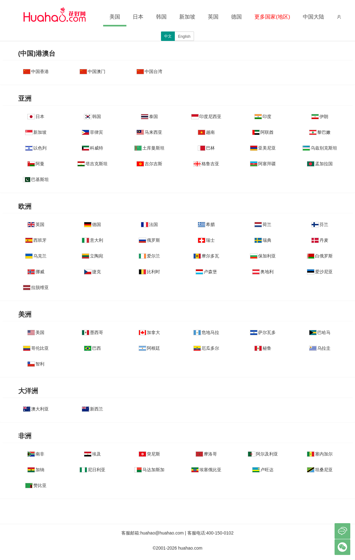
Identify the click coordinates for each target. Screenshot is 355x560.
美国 (114, 17)
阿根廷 (149, 348)
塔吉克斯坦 (92, 163)
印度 (262, 116)
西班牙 (36, 240)
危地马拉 (206, 332)
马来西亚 (149, 132)
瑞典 (262, 240)
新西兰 (92, 408)
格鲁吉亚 (206, 163)
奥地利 (263, 271)
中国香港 (36, 71)
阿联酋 (263, 132)
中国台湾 (149, 71)
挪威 (35, 271)
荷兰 (262, 224)
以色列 (36, 147)
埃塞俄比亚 (206, 469)
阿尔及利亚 (263, 453)
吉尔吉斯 (149, 163)
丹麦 (319, 240)
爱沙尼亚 (320, 271)
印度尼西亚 (206, 116)
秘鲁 (262, 348)
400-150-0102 (220, 532)
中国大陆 (313, 17)
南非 (35, 453)
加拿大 (149, 332)
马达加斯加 (149, 469)
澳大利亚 (36, 408)
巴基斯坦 (36, 179)
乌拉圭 (319, 348)
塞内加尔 (320, 453)
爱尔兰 (149, 255)
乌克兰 (36, 255)
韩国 (161, 17)
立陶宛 (92, 255)
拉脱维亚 (36, 287)
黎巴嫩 (319, 132)
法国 (149, 224)
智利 (35, 363)
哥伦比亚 (36, 348)
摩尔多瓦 (206, 255)
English (184, 36)
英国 (213, 17)
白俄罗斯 (320, 255)
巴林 (206, 147)
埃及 (92, 453)
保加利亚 (263, 255)
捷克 (92, 271)
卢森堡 (206, 271)
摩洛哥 (206, 453)
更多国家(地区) (272, 17)
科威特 (92, 147)
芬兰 (319, 224)
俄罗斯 (149, 240)
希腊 (206, 224)
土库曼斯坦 (149, 147)
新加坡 (187, 17)
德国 (236, 17)
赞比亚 (36, 485)
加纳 (35, 469)
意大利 (92, 240)
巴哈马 (319, 332)
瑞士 (206, 240)
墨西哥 (92, 332)
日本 (138, 17)
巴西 (92, 348)
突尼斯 (149, 453)
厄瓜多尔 (206, 348)
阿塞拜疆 (263, 163)
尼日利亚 (92, 469)
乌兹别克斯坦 (319, 147)
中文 (168, 36)
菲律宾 (92, 132)
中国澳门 (92, 71)
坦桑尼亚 (320, 469)
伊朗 (319, 116)
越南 (206, 132)
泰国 (149, 116)
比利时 (149, 271)
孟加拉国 (320, 163)
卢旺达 (263, 469)
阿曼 (35, 163)
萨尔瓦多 (263, 332)
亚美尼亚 (263, 147)
